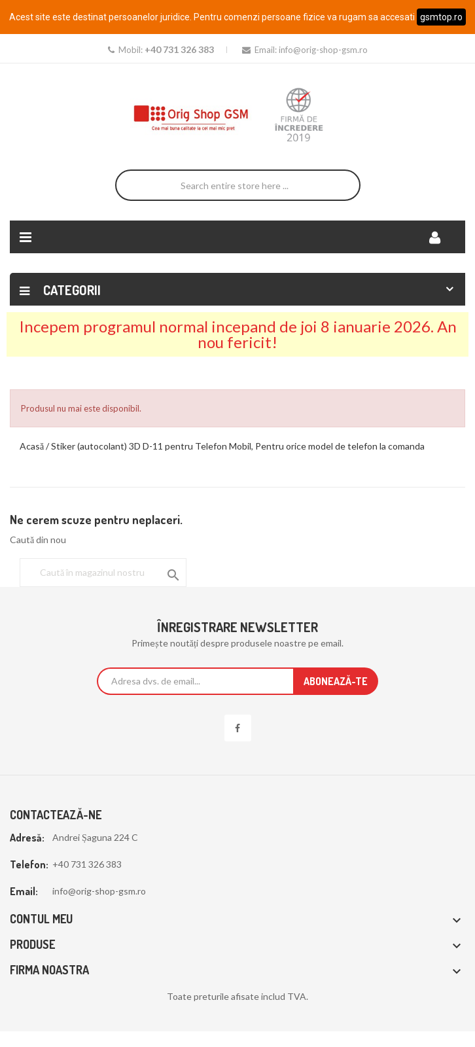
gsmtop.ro (441, 17)
